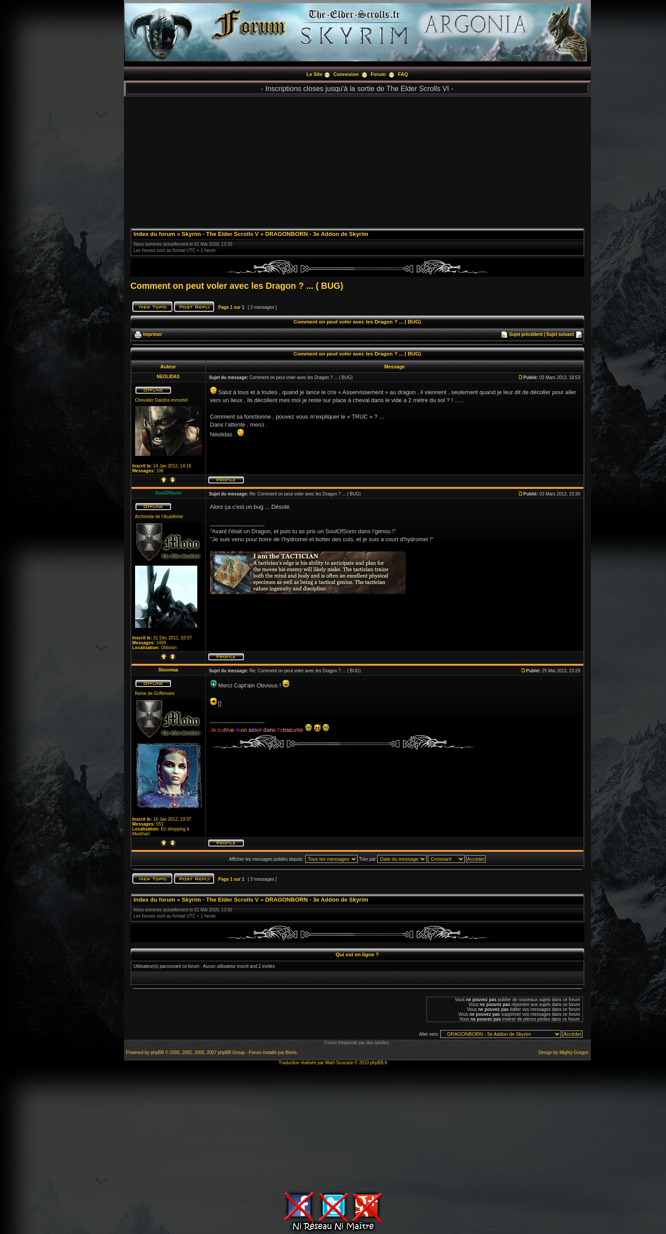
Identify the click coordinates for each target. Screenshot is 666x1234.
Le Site (315, 74)
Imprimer (152, 334)
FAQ (403, 74)
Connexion (346, 74)
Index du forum (154, 234)
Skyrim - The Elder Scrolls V (220, 234)
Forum (378, 74)
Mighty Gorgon (574, 1052)
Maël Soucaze (339, 1062)
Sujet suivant (560, 334)
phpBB (157, 1052)
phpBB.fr (378, 1062)
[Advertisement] (357, 159)
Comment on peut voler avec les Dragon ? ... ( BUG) (237, 286)
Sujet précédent (525, 334)
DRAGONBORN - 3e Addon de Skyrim (316, 234)
